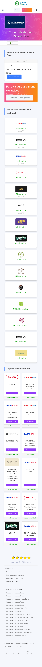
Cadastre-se (27, 10)
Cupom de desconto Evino (15, 605)
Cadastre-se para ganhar (20, 98)
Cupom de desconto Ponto (15, 596)
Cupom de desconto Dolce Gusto (17, 620)
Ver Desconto (12, 393)
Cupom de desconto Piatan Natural (18, 629)
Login (17, 10)
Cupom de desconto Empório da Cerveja (20, 617)
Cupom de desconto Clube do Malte (18, 614)
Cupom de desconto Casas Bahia (17, 599)
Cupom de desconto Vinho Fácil (17, 608)
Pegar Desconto (14, 77)
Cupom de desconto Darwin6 (16, 635)
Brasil (13, 43)
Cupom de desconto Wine (15, 602)
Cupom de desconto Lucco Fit (16, 611)
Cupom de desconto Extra (15, 593)
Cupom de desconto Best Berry (17, 623)
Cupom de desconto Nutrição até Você (19, 632)
